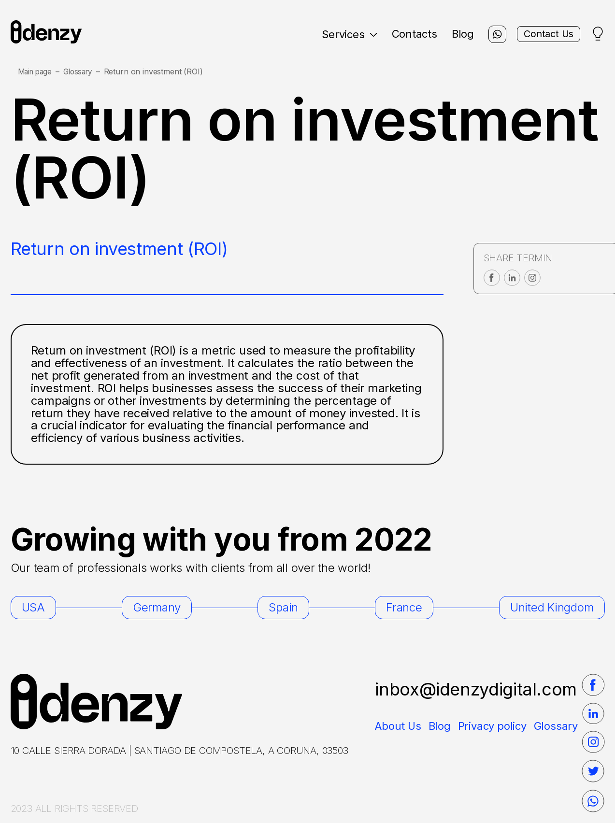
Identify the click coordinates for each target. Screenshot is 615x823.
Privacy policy (492, 726)
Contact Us (543, 34)
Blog (450, 34)
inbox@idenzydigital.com (476, 689)
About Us (398, 726)
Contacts (401, 34)
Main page (37, 72)
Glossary (83, 72)
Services (336, 34)
